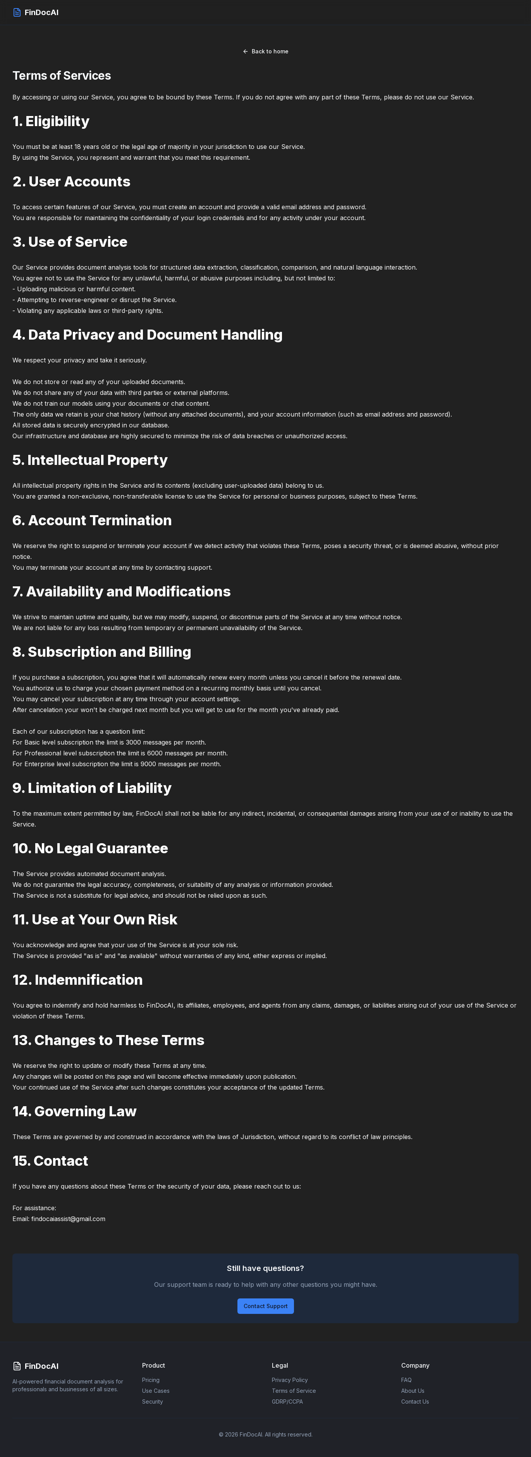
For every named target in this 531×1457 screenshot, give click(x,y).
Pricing (151, 1380)
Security (152, 1401)
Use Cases (156, 1390)
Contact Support (266, 1306)
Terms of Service (294, 1390)
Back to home (265, 51)
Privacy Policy (290, 1380)
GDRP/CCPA (287, 1401)
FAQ (406, 1380)
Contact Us (415, 1401)
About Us (412, 1390)
